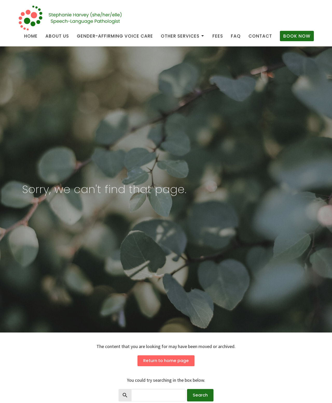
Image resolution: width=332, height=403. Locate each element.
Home (31, 36)
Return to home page (166, 361)
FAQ (236, 36)
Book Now (296, 36)
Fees (217, 36)
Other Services (183, 36)
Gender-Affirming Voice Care (115, 36)
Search (200, 395)
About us (57, 36)
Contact (260, 36)
